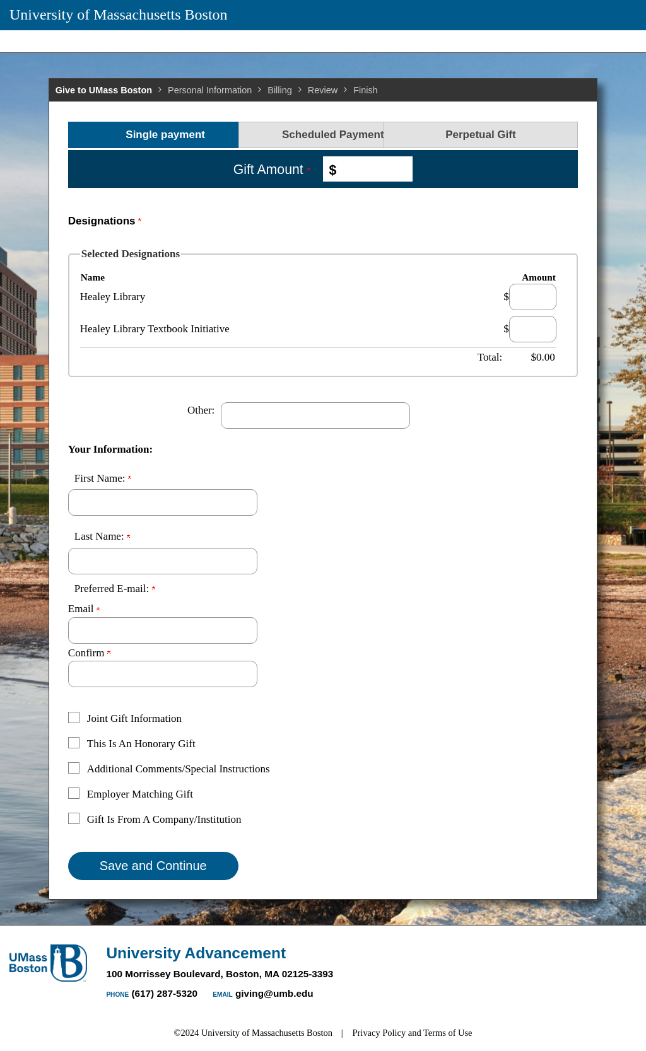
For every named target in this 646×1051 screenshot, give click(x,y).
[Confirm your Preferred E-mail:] (162, 674)
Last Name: (102, 536)
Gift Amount (271, 169)
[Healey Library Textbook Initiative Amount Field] (532, 329)
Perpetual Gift (494, 135)
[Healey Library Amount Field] (532, 297)
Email (84, 609)
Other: (200, 410)
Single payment (152, 135)
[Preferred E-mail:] (162, 630)
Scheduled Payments (323, 135)
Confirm (89, 653)
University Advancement (196, 952)
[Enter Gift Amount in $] (373, 169)
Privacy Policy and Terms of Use (413, 1033)
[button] (313, 720)
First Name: (102, 478)
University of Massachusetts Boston (118, 14)
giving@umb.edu (274, 993)
